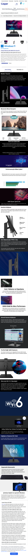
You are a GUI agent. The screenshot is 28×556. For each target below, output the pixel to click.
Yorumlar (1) (20, 69)
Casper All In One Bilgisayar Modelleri (20, 15)
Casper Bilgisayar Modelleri (7, 15)
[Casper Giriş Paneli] (26, 4)
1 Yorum (9, 63)
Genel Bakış (8, 69)
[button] (1, 42)
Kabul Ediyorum (14, 553)
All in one (3, 504)
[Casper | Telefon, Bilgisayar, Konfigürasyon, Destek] (6, 4)
